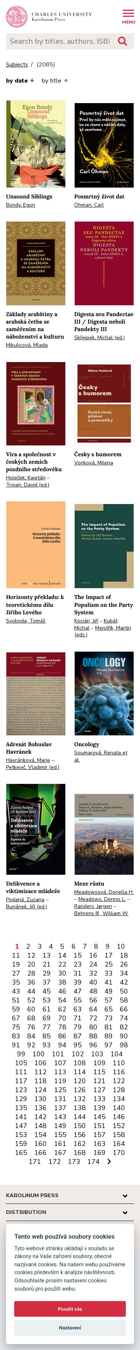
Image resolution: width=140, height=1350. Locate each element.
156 (80, 1134)
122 (119, 1080)
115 (99, 1072)
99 (21, 1054)
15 (78, 955)
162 (80, 1143)
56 (93, 1000)
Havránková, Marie (28, 760)
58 (124, 1000)
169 (99, 1152)
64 (93, 1009)
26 (124, 964)
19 (16, 964)
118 (40, 1080)
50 (124, 991)
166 (40, 1152)
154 (40, 1134)
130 (40, 1098)
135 (21, 1107)
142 (40, 1116)
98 (124, 1045)
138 (80, 1107)
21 (47, 964)
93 (47, 1045)
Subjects (17, 64)
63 (78, 1009)
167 (60, 1152)
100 (38, 1054)
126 (80, 1089)
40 (93, 982)
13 (47, 955)
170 (119, 1152)
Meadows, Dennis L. (102, 899)
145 (99, 1116)
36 (31, 982)
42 (124, 982)
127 (99, 1089)
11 (16, 955)
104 (117, 1054)
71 (78, 1018)
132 (80, 1098)
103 (97, 1054)
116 (119, 1072)
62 (62, 1009)
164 (119, 1143)
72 (93, 1018)
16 (93, 955)
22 (62, 964)
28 (31, 973)
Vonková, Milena (93, 462)
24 (93, 964)
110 (119, 1063)
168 (80, 1152)
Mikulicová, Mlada (27, 345)
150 (80, 1125)
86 (62, 1036)
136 (40, 1107)
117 (21, 1080)
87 (78, 1036)
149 (60, 1125)
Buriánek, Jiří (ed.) (26, 906)
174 (93, 1161)
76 (31, 1027)
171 (35, 1161)
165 (21, 1152)
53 (47, 1000)
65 (109, 1009)
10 (121, 946)
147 (21, 1125)
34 (124, 973)
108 (80, 1063)
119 (60, 1080)
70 (62, 1018)
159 (21, 1143)
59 (16, 1009)
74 (124, 1018)
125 (60, 1089)
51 (16, 1000)
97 (109, 1045)
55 (78, 1000)
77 (47, 1027)
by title (55, 81)
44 (31, 991)
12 (31, 955)
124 (40, 1089)
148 (40, 1125)
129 (21, 1098)
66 (124, 1009)
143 (60, 1116)
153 (21, 1134)
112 (40, 1072)
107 (60, 1063)
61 (47, 1009)
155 (60, 1134)
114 (80, 1072)
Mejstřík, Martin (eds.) (102, 631)
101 (58, 1054)
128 (119, 1089)
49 (109, 991)
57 (109, 1000)
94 (62, 1045)
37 (47, 982)
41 (109, 982)
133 (99, 1098)
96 (93, 1045)
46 (62, 991)
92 (31, 1045)
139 (99, 1107)
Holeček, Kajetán (26, 477)
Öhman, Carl (89, 204)
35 (16, 982)
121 (99, 1080)
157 (99, 1134)
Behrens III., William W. (101, 913)
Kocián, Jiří (86, 620)
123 (21, 1089)
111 (21, 1072)
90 (124, 1036)
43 (16, 991)
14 (62, 955)
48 (93, 991)
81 (109, 1027)
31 (78, 973)
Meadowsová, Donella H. (104, 892)
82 (124, 1027)
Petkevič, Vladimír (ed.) (32, 767)
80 (93, 1027)
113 (60, 1072)
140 (119, 1107)
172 (55, 1161)
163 (99, 1143)
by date (20, 81)
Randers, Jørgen (93, 906)
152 (119, 1125)
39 (78, 982)
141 (21, 1116)
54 (62, 1000)
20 (31, 964)
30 (62, 973)
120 (80, 1080)
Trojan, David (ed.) (27, 484)
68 (31, 1018)
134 (119, 1098)
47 (78, 991)
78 (62, 1027)
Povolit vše (70, 1309)
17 (109, 955)
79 (78, 1027)
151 (99, 1125)
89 (109, 1036)
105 (21, 1063)
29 (47, 973)
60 (31, 1009)
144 (80, 1116)
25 (109, 964)
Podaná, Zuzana (25, 899)
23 (78, 964)
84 (31, 1036)
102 (78, 1054)
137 (60, 1107)
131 (60, 1098)
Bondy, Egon (20, 204)
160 (40, 1143)
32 (93, 973)
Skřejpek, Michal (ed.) (99, 337)
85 (47, 1036)
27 (16, 973)
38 (62, 982)
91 (16, 1045)
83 (16, 1036)
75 (16, 1027)
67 (16, 1018)
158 (119, 1134)
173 (74, 1161)
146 (119, 1116)
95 (78, 1045)
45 (47, 991)
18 (124, 955)
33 (109, 973)
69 (47, 1018)
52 (31, 1000)
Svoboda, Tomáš (26, 620)
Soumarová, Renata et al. (100, 756)
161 (60, 1143)
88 (93, 1036)
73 (109, 1018)
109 (99, 1063)
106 (40, 1063)
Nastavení (70, 1328)
